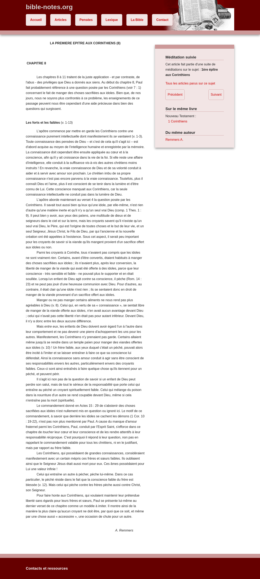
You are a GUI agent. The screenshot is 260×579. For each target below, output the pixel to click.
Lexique (112, 20)
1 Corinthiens (177, 121)
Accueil (36, 20)
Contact (162, 20)
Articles (61, 20)
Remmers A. (174, 139)
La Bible (137, 20)
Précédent (175, 94)
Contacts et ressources (47, 568)
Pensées (86, 20)
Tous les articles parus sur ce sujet (190, 83)
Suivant (216, 94)
